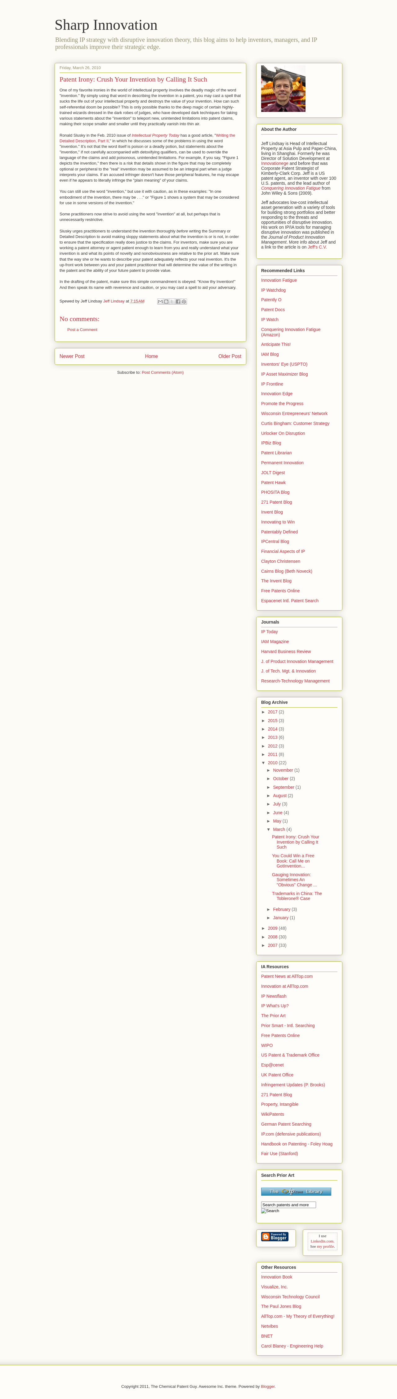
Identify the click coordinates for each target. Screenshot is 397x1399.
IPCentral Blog (275, 541)
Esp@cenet (272, 1064)
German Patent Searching (286, 1124)
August (280, 795)
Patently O (271, 299)
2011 (273, 754)
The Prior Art (273, 1015)
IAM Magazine (275, 641)
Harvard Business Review (286, 651)
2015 (273, 720)
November (283, 770)
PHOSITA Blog (275, 492)
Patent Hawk (273, 482)
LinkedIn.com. (323, 1241)
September (284, 787)
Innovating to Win (278, 521)
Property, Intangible (279, 1104)
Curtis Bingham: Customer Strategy (295, 423)
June (278, 812)
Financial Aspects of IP (283, 551)
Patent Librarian (276, 452)
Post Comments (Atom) (163, 372)
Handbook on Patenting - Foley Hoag (296, 1143)
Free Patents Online (280, 590)
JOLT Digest (273, 472)
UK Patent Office (277, 1074)
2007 (273, 945)
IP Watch (270, 319)
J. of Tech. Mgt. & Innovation (288, 671)
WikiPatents (272, 1114)
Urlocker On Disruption (283, 433)
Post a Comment (82, 329)
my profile (325, 1246)
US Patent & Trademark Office (290, 1055)
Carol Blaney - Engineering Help (292, 1346)
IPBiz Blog (271, 442)
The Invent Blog (276, 580)
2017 (273, 711)
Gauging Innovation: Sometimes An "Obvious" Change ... (294, 880)
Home (151, 356)
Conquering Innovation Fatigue (290, 188)
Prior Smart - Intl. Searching (288, 1025)
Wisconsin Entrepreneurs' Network (294, 413)
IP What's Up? (275, 1005)
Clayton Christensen (280, 561)
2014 (273, 728)
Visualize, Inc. (274, 1286)
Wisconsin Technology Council (290, 1296)
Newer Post (72, 356)
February (282, 909)
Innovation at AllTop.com (284, 986)
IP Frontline (272, 384)
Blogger (267, 1386)
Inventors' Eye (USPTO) (284, 364)
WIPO (267, 1045)
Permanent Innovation (282, 462)
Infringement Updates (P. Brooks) (293, 1084)
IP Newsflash (273, 996)
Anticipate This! (276, 344)
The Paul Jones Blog (281, 1306)
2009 (273, 928)
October (281, 778)
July (277, 803)
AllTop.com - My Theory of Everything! (297, 1316)
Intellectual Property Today (155, 135)
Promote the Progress (282, 403)
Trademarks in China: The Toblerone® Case (297, 896)
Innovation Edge (276, 393)
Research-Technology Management (295, 680)
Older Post (229, 356)
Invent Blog (272, 512)
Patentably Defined (279, 531)
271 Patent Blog (276, 502)
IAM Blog (270, 354)
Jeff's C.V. (317, 247)
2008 (273, 936)
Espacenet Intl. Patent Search (290, 600)
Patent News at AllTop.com (287, 976)
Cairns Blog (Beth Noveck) (286, 571)
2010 (273, 762)
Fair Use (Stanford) (279, 1153)
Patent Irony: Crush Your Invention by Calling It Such (295, 842)
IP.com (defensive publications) (291, 1134)
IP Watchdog (273, 290)
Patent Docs (273, 309)
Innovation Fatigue (279, 280)
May (277, 821)
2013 (273, 737)
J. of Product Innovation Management (297, 661)
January (281, 917)
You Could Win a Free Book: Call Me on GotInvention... (293, 861)
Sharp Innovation (106, 24)
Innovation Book (276, 1276)
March (279, 829)
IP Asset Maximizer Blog (284, 374)
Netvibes (269, 1326)
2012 (273, 746)
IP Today (269, 631)
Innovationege (274, 163)
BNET (267, 1336)
